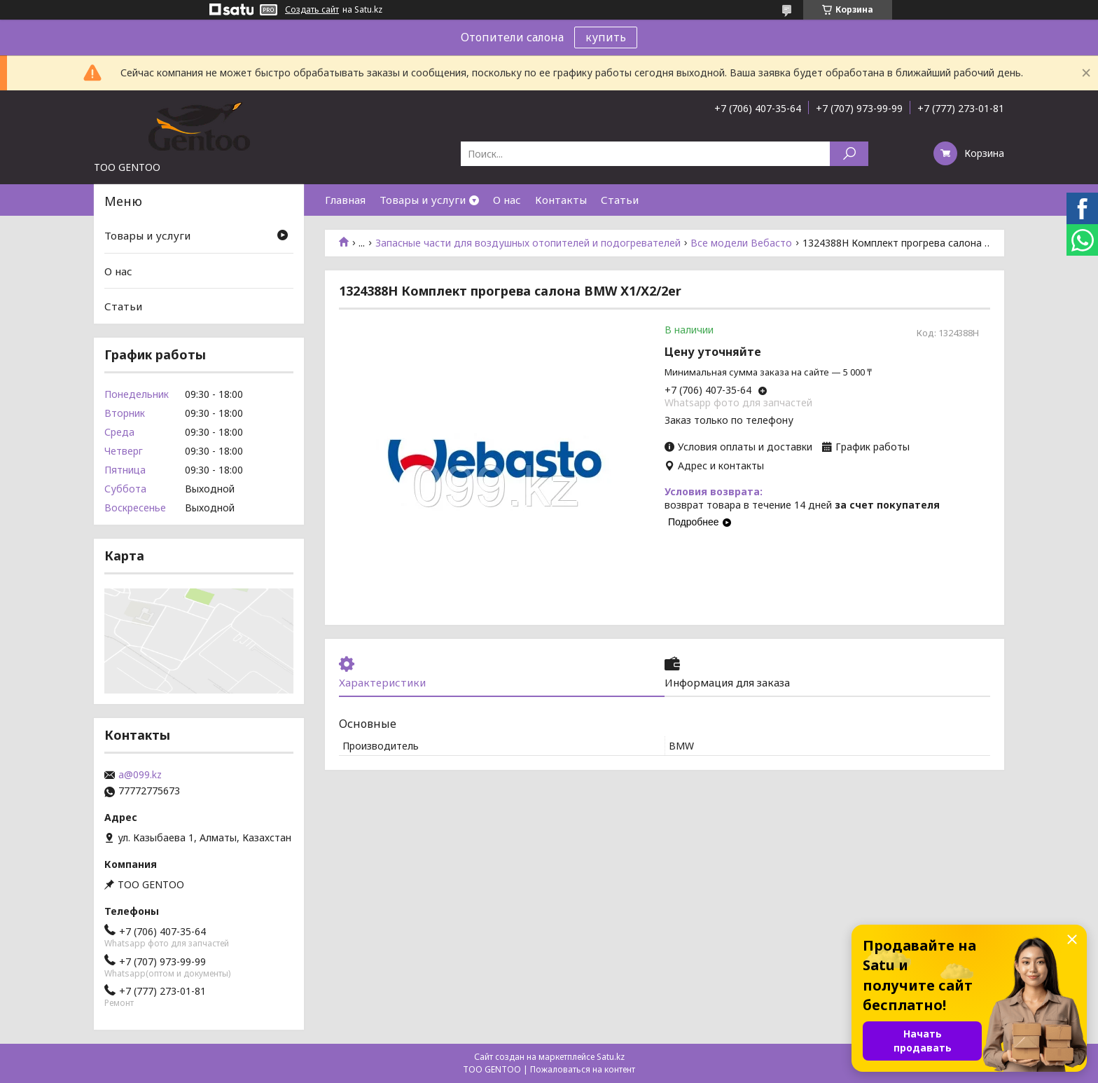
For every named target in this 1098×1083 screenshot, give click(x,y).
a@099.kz (140, 774)
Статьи (620, 200)
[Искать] (849, 154)
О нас (507, 200)
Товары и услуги (423, 200)
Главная (345, 200)
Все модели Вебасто (741, 243)
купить (605, 37)
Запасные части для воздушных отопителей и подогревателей (528, 243)
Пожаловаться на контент (582, 1069)
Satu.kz (611, 1057)
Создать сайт (312, 10)
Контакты (561, 200)
